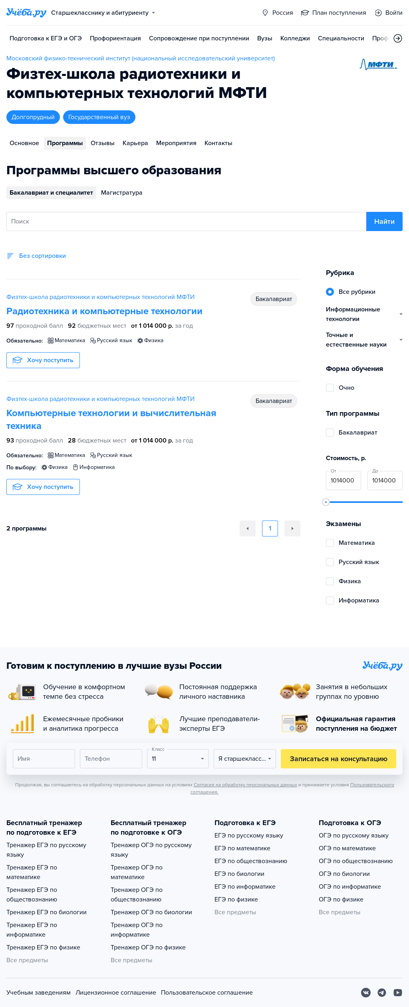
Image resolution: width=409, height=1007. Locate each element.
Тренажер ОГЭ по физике (148, 947)
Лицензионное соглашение (115, 993)
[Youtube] (398, 992)
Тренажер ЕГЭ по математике (31, 872)
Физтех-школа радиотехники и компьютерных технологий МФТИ (100, 297)
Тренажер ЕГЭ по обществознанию (31, 894)
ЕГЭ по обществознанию (250, 861)
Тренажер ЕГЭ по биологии (46, 912)
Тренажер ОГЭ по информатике (137, 930)
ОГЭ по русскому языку (354, 835)
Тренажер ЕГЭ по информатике (31, 930)
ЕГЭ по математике (242, 848)
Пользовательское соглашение (207, 993)
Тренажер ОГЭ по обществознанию (137, 894)
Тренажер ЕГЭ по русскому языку (46, 850)
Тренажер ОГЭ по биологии (151, 912)
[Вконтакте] (366, 992)
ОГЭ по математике (347, 848)
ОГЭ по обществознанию (356, 861)
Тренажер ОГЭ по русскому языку (151, 850)
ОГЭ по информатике (350, 887)
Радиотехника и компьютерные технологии (104, 311)
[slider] (326, 502)
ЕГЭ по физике (236, 899)
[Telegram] (382, 992)
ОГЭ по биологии (344, 874)
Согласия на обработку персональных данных (245, 785)
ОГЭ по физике (341, 899)
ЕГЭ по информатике (245, 887)
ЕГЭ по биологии (239, 874)
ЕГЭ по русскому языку (248, 835)
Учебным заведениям (38, 993)
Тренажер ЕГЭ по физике (43, 947)
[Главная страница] (26, 13)
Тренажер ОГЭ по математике (137, 872)
